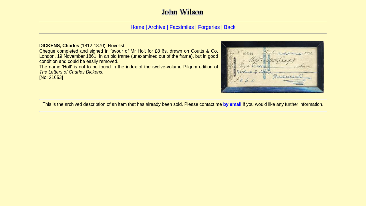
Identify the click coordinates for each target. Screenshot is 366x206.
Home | (139, 27)
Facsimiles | (184, 27)
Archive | (159, 27)
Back (229, 27)
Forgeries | (211, 27)
